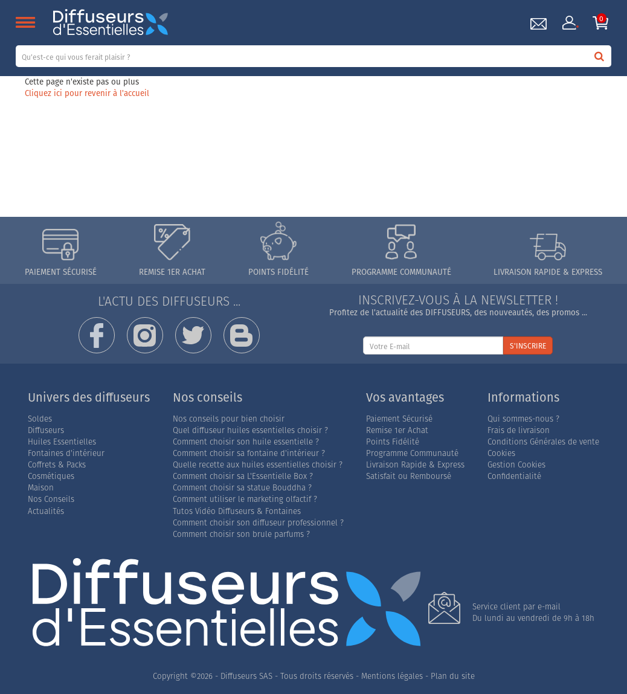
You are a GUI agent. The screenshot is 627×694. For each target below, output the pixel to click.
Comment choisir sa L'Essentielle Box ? (243, 476)
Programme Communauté (412, 453)
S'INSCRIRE (528, 346)
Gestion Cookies (516, 465)
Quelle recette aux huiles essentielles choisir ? (257, 465)
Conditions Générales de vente (543, 442)
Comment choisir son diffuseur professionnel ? (258, 523)
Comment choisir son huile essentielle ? (246, 442)
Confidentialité (514, 476)
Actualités (46, 511)
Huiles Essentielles (62, 442)
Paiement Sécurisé (399, 419)
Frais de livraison (518, 430)
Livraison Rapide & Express (415, 465)
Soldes (40, 419)
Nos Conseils (51, 499)
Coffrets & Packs (57, 465)
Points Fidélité (392, 442)
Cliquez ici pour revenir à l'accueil (87, 93)
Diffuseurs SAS (246, 676)
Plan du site (453, 676)
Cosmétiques (51, 476)
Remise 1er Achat (397, 430)
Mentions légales (392, 676)
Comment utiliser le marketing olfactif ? (245, 499)
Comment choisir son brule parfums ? (241, 534)
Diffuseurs (46, 430)
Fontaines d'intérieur (66, 453)
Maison (41, 487)
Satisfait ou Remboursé (408, 476)
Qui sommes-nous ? (523, 419)
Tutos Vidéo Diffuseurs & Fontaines (237, 511)
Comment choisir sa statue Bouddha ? (242, 487)
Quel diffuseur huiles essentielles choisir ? (250, 430)
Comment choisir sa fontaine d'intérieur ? (249, 453)
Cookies (501, 453)
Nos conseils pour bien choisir (229, 419)
